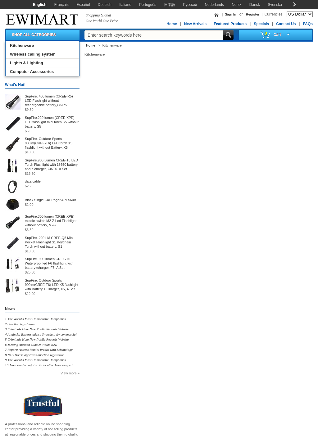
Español (83, 4)
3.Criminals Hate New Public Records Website (37, 329)
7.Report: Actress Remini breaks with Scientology (39, 349)
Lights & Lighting (26, 63)
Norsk (236, 4)
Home (171, 24)
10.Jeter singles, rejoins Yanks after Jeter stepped (38, 365)
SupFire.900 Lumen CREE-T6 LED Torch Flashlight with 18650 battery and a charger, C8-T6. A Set (51, 164)
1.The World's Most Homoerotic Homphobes (35, 319)
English (39, 4)
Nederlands (214, 4)
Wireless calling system (33, 54)
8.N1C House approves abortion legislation (35, 355)
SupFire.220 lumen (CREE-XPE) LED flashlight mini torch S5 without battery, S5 (52, 122)
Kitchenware (22, 45)
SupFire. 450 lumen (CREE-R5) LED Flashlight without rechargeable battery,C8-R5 (49, 100)
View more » (70, 373)
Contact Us (286, 24)
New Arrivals (195, 24)
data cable (33, 181)
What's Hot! (15, 85)
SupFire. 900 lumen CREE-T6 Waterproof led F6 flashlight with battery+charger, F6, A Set (49, 263)
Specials (261, 24)
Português (147, 4)
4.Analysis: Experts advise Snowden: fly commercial (41, 334)
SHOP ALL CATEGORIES (34, 35)
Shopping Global (98, 15)
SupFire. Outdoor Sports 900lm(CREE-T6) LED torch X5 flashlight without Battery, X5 (48, 143)
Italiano (125, 4)
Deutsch (104, 4)
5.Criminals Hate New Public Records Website (37, 339)
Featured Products (230, 24)
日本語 (169, 4)
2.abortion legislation (19, 324)
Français (61, 4)
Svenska (275, 4)
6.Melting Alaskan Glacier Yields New (31, 344)
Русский (190, 4)
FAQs (308, 24)
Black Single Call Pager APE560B (50, 200)
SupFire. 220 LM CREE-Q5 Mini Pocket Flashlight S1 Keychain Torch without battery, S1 (49, 242)
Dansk (254, 4)
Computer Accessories (32, 71)
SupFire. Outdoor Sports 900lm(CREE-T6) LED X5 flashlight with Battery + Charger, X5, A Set (51, 284)
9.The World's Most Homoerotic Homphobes (35, 360)
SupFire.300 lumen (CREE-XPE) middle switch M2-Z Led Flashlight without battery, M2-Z (50, 221)
